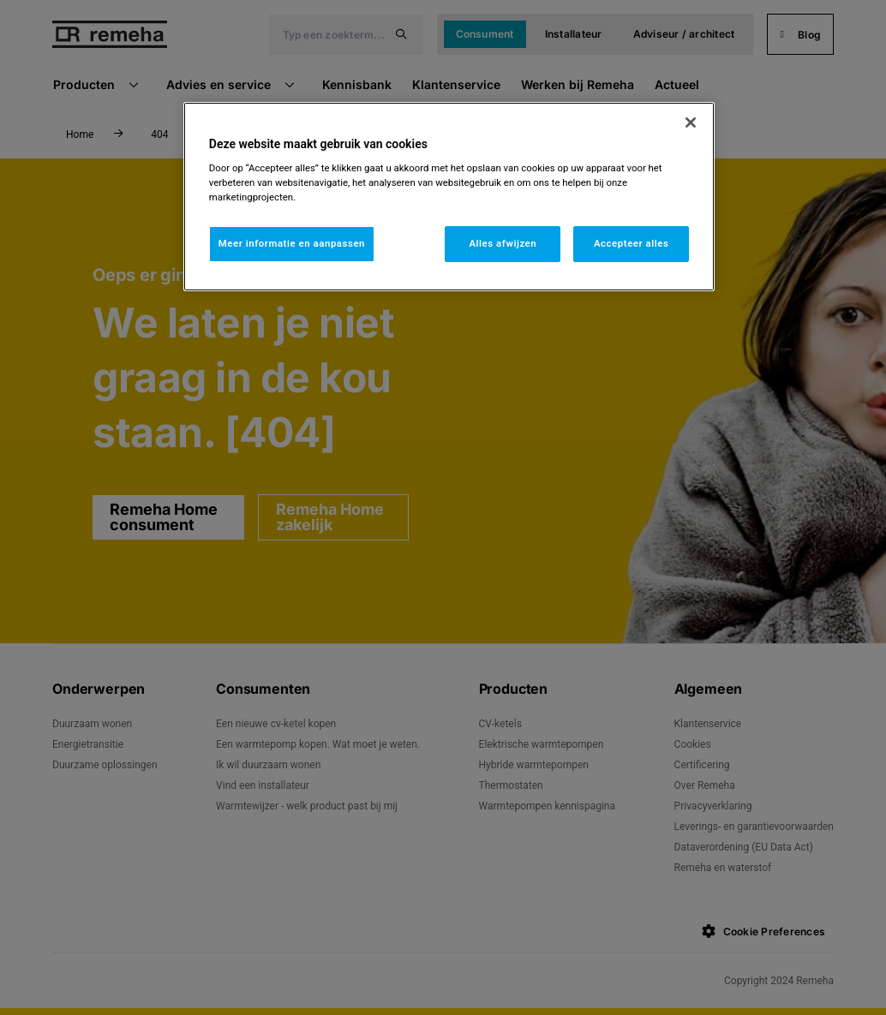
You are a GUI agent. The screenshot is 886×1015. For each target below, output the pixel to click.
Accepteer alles (631, 243)
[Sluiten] (690, 122)
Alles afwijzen (502, 243)
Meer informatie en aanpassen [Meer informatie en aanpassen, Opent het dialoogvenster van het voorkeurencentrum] (292, 243)
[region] (449, 197)
